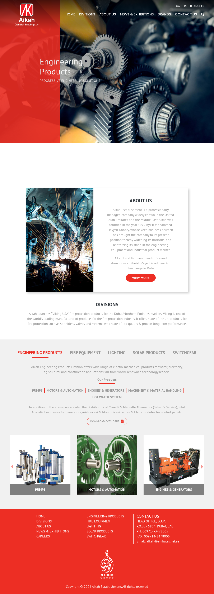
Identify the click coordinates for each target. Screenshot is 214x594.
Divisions (44, 521)
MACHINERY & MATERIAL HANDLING (155, 390)
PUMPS (37, 390)
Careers (43, 536)
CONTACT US (186, 14)
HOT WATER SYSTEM (107, 397)
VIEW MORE (140, 278)
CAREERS (181, 6)
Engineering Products (105, 516)
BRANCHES (197, 6)
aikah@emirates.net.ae (162, 541)
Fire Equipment (99, 521)
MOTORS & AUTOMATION (65, 390)
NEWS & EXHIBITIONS (137, 14)
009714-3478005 (155, 531)
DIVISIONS (87, 14)
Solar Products (100, 531)
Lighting (94, 526)
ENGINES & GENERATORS (106, 390)
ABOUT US (107, 14)
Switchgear (96, 536)
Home (41, 516)
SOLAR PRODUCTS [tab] (149, 352)
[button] (202, 14)
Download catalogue (107, 421)
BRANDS (164, 14)
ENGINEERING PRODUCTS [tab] (40, 352)
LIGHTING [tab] (116, 352)
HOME (70, 14)
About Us (43, 526)
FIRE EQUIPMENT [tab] (85, 352)
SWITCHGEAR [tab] (184, 352)
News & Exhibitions (52, 531)
